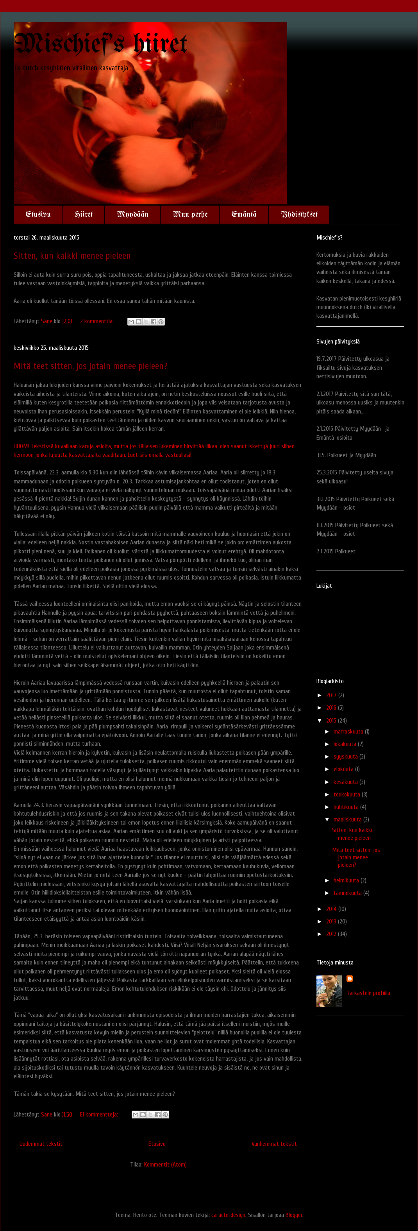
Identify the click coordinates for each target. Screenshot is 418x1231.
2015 (332, 720)
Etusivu (38, 215)
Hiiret (84, 215)
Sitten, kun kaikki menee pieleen (72, 255)
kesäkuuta (346, 781)
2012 (332, 934)
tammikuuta (348, 892)
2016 (332, 707)
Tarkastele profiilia (368, 993)
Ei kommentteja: (100, 1114)
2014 (332, 909)
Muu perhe (189, 215)
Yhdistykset (299, 215)
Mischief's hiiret (101, 45)
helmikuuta (347, 880)
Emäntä (244, 215)
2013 (332, 921)
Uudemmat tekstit (41, 1143)
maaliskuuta (348, 819)
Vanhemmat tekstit (274, 1143)
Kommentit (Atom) (165, 1164)
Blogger (294, 1214)
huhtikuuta (347, 807)
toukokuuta (348, 794)
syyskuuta (346, 756)
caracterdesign (228, 1214)
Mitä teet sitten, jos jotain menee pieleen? (91, 366)
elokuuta (344, 769)
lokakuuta (346, 744)
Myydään (132, 215)
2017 (332, 695)
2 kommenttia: (97, 321)
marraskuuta (349, 731)
